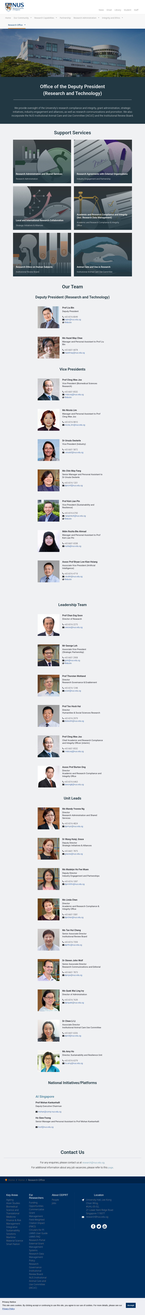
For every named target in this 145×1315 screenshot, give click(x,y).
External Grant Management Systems (36, 1247)
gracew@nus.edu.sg (74, 854)
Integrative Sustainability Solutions (13, 1230)
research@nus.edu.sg (93, 1162)
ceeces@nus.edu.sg (74, 627)
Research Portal (37, 1239)
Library (118, 10)
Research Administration (85, 17)
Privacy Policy (8, 1309)
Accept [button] (130, 1305)
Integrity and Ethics (111, 17)
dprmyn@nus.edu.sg (74, 826)
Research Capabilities (44, 17)
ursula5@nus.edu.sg (74, 452)
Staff (136, 10)
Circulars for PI (36, 1229)
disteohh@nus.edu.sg (74, 721)
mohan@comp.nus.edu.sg (50, 1111)
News (101, 10)
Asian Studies (13, 1202)
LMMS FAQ (34, 1236)
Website (68, 322)
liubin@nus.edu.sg (73, 319)
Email (109, 10)
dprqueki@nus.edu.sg (74, 1002)
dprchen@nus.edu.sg (74, 917)
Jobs (54, 1202)
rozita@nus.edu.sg (73, 546)
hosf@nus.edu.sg (46, 1127)
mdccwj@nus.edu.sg (74, 394)
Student (127, 10)
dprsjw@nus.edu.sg (73, 975)
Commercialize (36, 1209)
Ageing (10, 1199)
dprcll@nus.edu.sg (73, 1035)
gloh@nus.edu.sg (72, 660)
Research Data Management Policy (36, 1257)
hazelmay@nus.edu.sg (75, 352)
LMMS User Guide (38, 1233)
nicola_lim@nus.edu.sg (75, 425)
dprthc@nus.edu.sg (73, 945)
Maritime (11, 1236)
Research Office (15, 25)
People (55, 1199)
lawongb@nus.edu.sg (74, 784)
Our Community (21, 17)
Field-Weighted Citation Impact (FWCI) (37, 1223)
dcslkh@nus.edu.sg (74, 576)
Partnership (65, 17)
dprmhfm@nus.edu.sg (75, 884)
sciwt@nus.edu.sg (73, 691)
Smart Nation (13, 1243)
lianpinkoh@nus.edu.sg (75, 516)
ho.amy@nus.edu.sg (74, 1063)
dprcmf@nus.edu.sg (74, 485)
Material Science (14, 1240)
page (110, 1167)
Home (8, 17)
